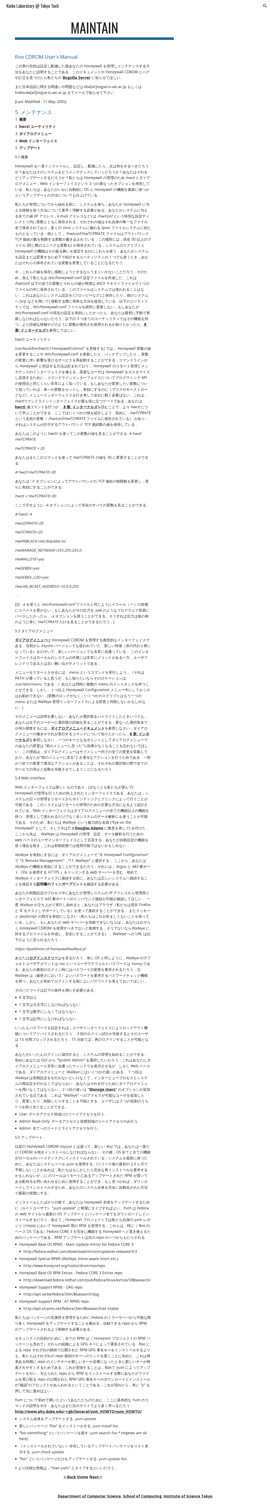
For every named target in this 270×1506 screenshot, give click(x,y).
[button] (265, 6)
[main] (94, 30)
